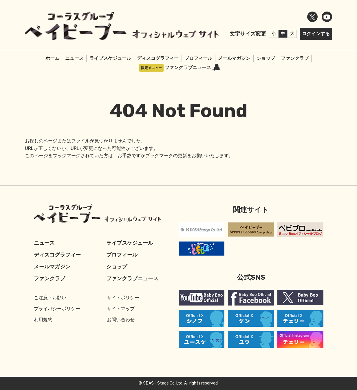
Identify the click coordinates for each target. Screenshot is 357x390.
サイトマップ (121, 308)
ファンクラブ (295, 58)
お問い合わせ (121, 319)
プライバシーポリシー (57, 308)
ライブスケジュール (110, 58)
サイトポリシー (123, 297)
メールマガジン (234, 58)
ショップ (266, 58)
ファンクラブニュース (192, 67)
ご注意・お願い (50, 297)
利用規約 (43, 319)
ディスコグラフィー (158, 58)
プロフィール (198, 58)
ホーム (52, 58)
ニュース (74, 58)
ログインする (316, 33)
